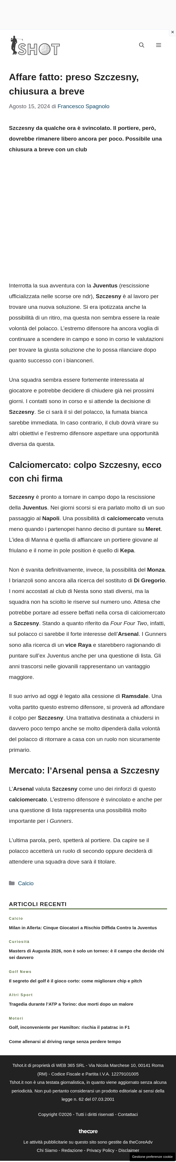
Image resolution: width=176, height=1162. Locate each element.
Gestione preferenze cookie (152, 1156)
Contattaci (128, 1114)
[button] (141, 45)
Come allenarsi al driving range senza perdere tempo (65, 1041)
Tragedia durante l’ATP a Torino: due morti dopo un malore (71, 1004)
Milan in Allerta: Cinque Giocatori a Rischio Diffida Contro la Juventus (83, 927)
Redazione (72, 1150)
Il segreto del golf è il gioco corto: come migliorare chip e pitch (75, 980)
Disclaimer (128, 1150)
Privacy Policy (100, 1150)
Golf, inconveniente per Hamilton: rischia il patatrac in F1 (69, 1027)
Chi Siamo (47, 1150)
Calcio (26, 883)
